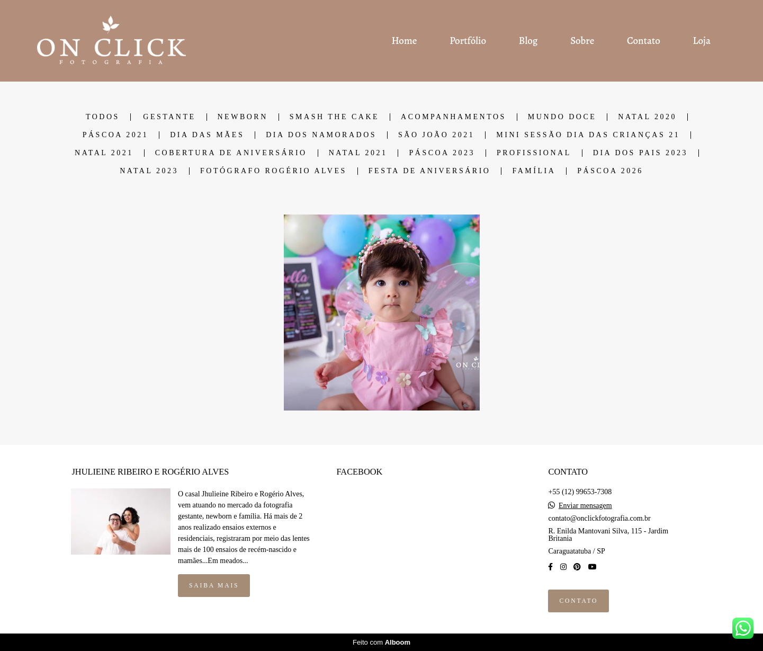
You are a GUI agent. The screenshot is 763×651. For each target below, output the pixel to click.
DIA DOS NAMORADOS (321, 135)
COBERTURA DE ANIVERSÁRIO (231, 153)
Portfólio (468, 41)
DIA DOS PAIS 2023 (640, 153)
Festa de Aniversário (430, 171)
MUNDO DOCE (562, 117)
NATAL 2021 (104, 153)
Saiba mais (214, 585)
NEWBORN (243, 117)
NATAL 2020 (647, 117)
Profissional (534, 153)
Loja (702, 41)
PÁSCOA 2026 (610, 171)
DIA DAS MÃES (207, 135)
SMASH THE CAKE (334, 117)
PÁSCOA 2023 (441, 153)
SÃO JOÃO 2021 (436, 135)
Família (533, 171)
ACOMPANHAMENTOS (453, 117)
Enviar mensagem (585, 506)
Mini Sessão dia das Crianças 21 (588, 135)
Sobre (582, 41)
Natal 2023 (149, 171)
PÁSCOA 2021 (115, 135)
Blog (528, 41)
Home (404, 41)
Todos (103, 117)
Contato (643, 41)
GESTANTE (169, 117)
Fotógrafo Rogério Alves (273, 171)
